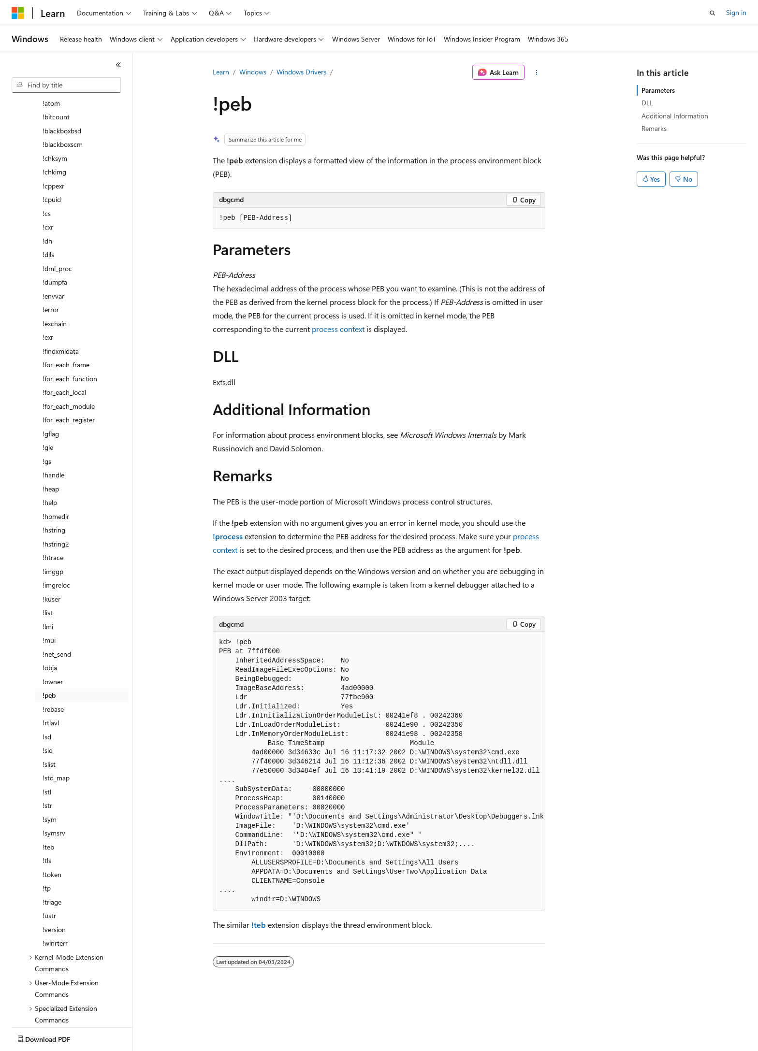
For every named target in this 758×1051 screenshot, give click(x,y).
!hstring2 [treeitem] (56, 487)
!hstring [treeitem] (54, 473)
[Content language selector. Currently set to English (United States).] (56, 1037)
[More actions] (536, 72)
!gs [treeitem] (47, 404)
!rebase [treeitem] (53, 652)
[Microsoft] (18, 13)
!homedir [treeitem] (56, 459)
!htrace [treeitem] (53, 500)
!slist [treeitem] (49, 707)
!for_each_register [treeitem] (69, 363)
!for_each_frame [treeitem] (66, 308)
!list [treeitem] (48, 556)
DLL (647, 102)
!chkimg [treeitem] (54, 115)
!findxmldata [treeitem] (61, 294)
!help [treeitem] (50, 445)
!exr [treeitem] (48, 280)
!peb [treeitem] (49, 638)
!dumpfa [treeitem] (55, 225)
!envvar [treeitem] (53, 239)
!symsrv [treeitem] (54, 776)
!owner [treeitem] (53, 625)
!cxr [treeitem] (48, 170)
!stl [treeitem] (47, 735)
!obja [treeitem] (50, 611)
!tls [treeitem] (47, 803)
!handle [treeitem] (53, 418)
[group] (379, 771)
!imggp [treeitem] (53, 514)
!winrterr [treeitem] (55, 886)
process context (338, 329)
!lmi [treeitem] (48, 570)
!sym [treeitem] (50, 762)
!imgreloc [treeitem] (56, 528)
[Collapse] (118, 64)
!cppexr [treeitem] (53, 129)
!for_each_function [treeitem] (70, 322)
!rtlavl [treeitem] (51, 666)
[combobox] (66, 85)
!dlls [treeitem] (48, 197)
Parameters (658, 90)
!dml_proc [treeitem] (57, 211)
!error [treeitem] (51, 253)
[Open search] (712, 13)
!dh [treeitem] (47, 184)
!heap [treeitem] (51, 432)
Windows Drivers (301, 71)
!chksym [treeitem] (55, 101)
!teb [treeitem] (48, 790)
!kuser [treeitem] (51, 542)
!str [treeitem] (47, 748)
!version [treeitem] (54, 873)
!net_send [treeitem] (57, 597)
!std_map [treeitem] (56, 721)
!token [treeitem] (52, 817)
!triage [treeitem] (52, 845)
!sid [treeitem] (48, 693)
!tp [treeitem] (47, 831)
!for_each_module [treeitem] (69, 349)
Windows (252, 71)
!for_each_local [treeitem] (64, 335)
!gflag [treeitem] (51, 377)
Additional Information (674, 115)
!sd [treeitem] (47, 680)
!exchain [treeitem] (55, 267)
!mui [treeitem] (49, 583)
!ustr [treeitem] (49, 859)
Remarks (654, 128)
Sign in (736, 12)
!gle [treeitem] (48, 390)
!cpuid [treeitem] (52, 142)
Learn (221, 71)
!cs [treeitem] (47, 156)
